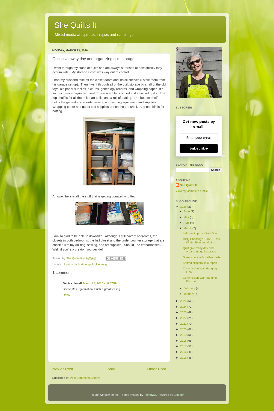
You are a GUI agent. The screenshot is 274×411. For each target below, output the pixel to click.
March (188, 228)
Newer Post (62, 369)
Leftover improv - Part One (200, 233)
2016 (183, 351)
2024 (183, 306)
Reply (66, 294)
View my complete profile (192, 191)
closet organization (75, 264)
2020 (183, 329)
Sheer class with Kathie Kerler (202, 257)
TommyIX (150, 394)
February (190, 288)
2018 (183, 340)
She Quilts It (75, 25)
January (189, 293)
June (187, 211)
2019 (183, 334)
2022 (183, 317)
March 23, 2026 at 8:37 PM (100, 283)
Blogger (179, 394)
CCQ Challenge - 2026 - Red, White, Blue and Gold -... (202, 240)
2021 (183, 323)
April (187, 222)
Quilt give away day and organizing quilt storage (199, 249)
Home (110, 369)
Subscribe (198, 148)
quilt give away (97, 264)
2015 (183, 357)
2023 (183, 312)
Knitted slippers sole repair (200, 262)
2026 (183, 206)
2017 (183, 346)
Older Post (156, 369)
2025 (183, 301)
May (187, 217)
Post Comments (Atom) (85, 377)
